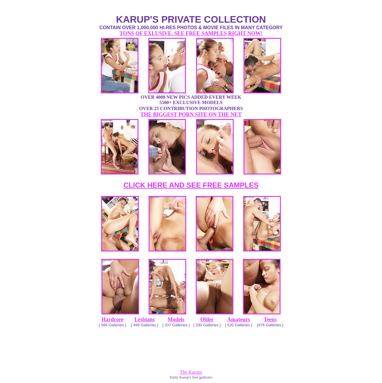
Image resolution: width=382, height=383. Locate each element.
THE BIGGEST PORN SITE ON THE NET (190, 115)
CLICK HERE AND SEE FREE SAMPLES (191, 185)
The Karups (191, 372)
